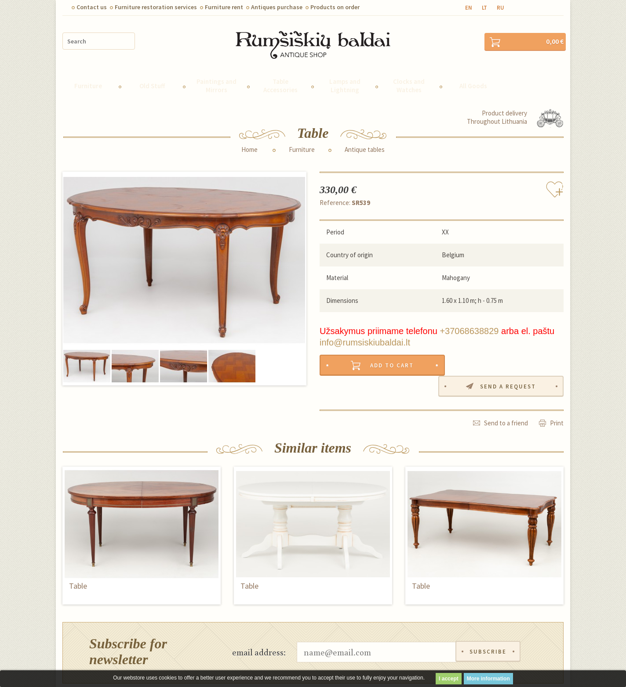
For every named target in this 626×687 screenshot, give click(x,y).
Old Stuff (152, 83)
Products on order (335, 7)
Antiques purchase (276, 7)
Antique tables (365, 147)
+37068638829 (469, 328)
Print (557, 400)
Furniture (88, 83)
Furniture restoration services (156, 7)
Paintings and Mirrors (217, 83)
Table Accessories (280, 83)
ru (500, 7)
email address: (259, 628)
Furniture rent (224, 7)
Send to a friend (506, 400)
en (468, 7)
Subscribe (488, 628)
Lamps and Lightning (344, 83)
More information (488, 679)
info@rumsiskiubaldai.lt (365, 340)
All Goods (473, 83)
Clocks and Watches (409, 83)
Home (249, 147)
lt (484, 7)
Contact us (91, 7)
